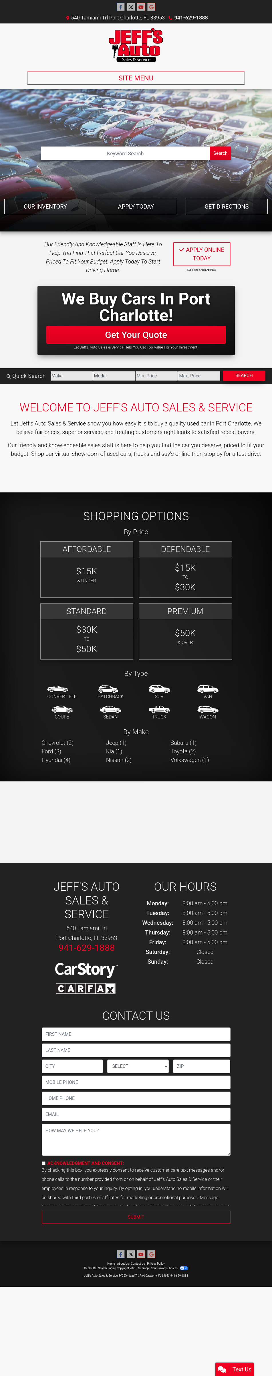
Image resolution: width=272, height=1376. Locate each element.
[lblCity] (72, 1066)
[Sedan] (110, 712)
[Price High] (199, 376)
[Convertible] (61, 692)
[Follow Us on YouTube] (141, 7)
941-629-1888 (191, 18)
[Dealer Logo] (135, 45)
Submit (136, 1217)
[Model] (114, 376)
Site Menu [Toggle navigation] (136, 78)
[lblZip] (201, 1066)
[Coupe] (62, 712)
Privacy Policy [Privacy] (156, 1263)
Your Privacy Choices (169, 1268)
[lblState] (138, 1066)
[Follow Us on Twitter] (131, 7)
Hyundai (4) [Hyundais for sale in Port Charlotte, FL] (56, 760)
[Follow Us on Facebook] (121, 7)
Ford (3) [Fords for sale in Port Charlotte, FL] (51, 751)
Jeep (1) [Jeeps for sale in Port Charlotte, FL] (116, 742)
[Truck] (159, 712)
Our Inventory (45, 206)
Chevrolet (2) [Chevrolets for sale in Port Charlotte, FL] (58, 742)
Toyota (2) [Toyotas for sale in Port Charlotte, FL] (183, 751)
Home (111, 1263)
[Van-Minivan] (208, 692)
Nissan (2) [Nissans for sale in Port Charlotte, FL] (119, 760)
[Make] (71, 376)
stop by (213, 453)
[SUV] (159, 692)
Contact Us (138, 1263)
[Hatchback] (111, 692)
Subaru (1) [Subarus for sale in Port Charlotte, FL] (183, 742)
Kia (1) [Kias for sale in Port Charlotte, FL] (114, 751)
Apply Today (136, 206)
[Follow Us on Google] (151, 7)
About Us (123, 1263)
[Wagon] (208, 712)
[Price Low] (156, 376)
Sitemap (143, 1268)
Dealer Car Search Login (99, 1268)
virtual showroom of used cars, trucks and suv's (114, 453)
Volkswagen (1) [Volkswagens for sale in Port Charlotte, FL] (189, 760)
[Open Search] (125, 153)
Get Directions (227, 206)
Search (220, 153)
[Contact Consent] (43, 1163)
